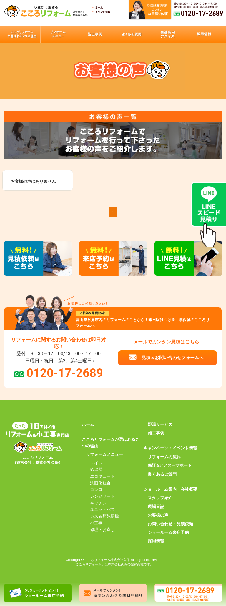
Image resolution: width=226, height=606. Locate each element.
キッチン (98, 503)
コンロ (96, 489)
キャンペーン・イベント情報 (170, 448)
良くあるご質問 (162, 474)
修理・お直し (102, 529)
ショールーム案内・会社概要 (170, 489)
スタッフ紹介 (160, 497)
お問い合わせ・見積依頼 (170, 524)
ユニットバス (102, 509)
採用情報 (156, 541)
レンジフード (102, 496)
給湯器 (96, 469)
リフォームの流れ (164, 456)
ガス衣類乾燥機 (104, 516)
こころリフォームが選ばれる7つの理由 (110, 442)
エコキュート (102, 476)
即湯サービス (160, 424)
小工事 (96, 523)
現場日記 (156, 506)
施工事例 (156, 433)
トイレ (96, 463)
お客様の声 (158, 515)
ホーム (88, 424)
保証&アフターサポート (170, 465)
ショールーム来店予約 (168, 532)
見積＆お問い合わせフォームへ (172, 357)
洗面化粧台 (100, 483)
